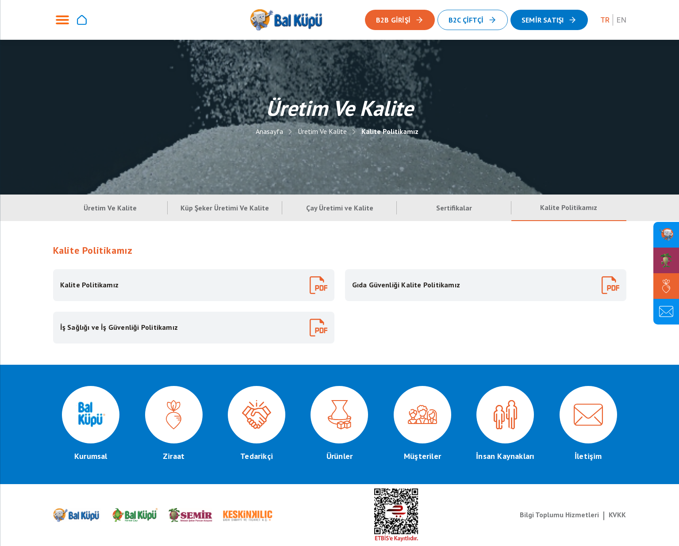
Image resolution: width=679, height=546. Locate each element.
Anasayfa (269, 131)
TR (605, 19)
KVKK (617, 514)
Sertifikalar (454, 207)
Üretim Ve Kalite (322, 131)
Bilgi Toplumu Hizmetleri (559, 514)
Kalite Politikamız (389, 131)
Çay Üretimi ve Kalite (339, 207)
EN (621, 19)
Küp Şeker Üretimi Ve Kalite (224, 207)
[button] (549, 20)
